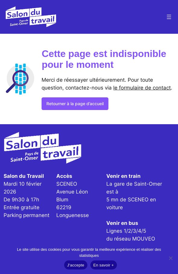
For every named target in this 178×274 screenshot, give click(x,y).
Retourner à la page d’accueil (75, 103)
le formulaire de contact (142, 88)
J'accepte (75, 265)
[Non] (170, 258)
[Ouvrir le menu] (169, 16)
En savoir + (103, 265)
